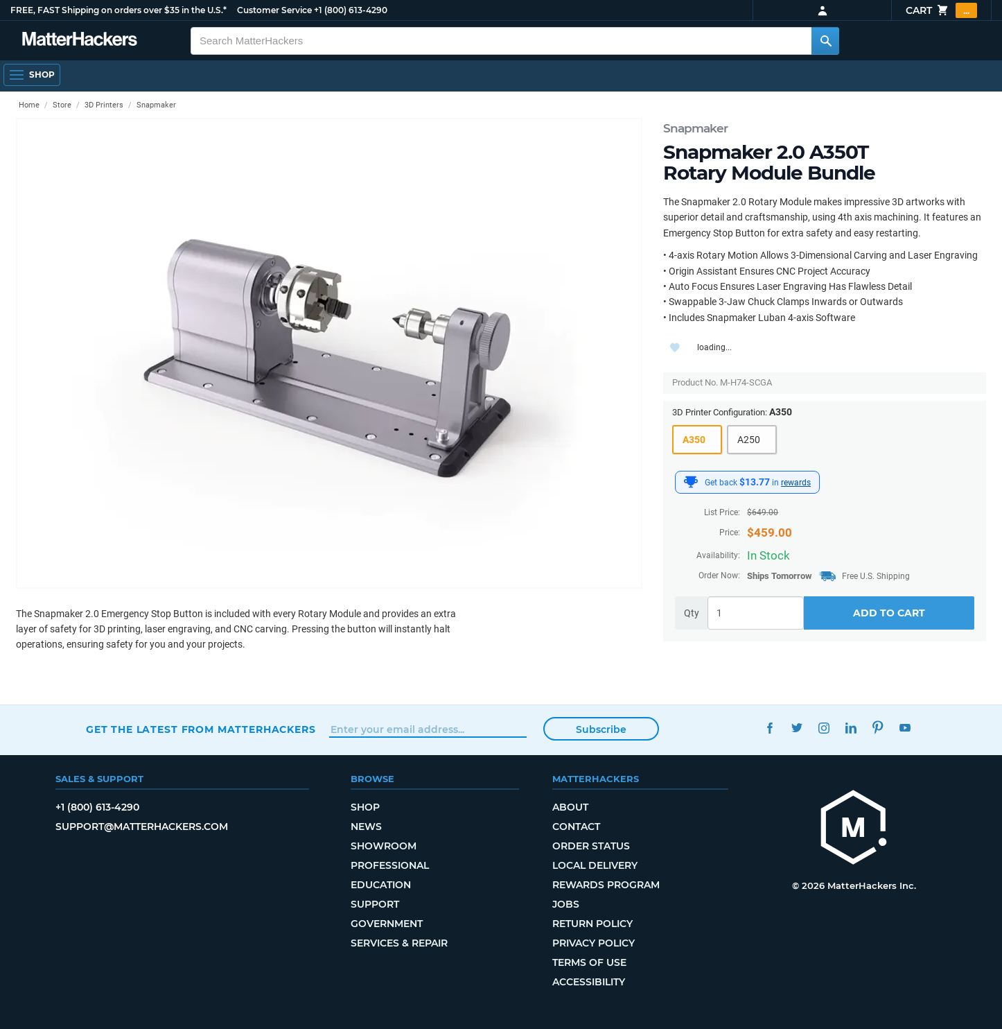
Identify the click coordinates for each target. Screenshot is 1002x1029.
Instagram (823, 728)
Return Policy (592, 923)
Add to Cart (889, 613)
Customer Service (274, 10)
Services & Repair (399, 943)
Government (387, 923)
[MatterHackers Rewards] (691, 482)
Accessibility (588, 982)
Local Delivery (595, 865)
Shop (365, 807)
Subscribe (601, 729)
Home (29, 105)
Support (375, 904)
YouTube (905, 728)
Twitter (796, 728)
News (366, 826)
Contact (576, 826)
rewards (796, 482)
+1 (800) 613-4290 (350, 10)
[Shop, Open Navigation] (31, 75)
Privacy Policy (593, 943)
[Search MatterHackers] (825, 41)
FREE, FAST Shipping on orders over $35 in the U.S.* (118, 10)
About (570, 807)
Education (381, 885)
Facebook (769, 728)
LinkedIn (850, 728)
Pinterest (877, 728)
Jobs (565, 904)
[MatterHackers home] (854, 829)
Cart (941, 10)
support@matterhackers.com (141, 826)
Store (62, 105)
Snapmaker (695, 128)
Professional (390, 865)
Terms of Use (589, 962)
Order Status (591, 846)
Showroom (383, 846)
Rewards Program (606, 885)
